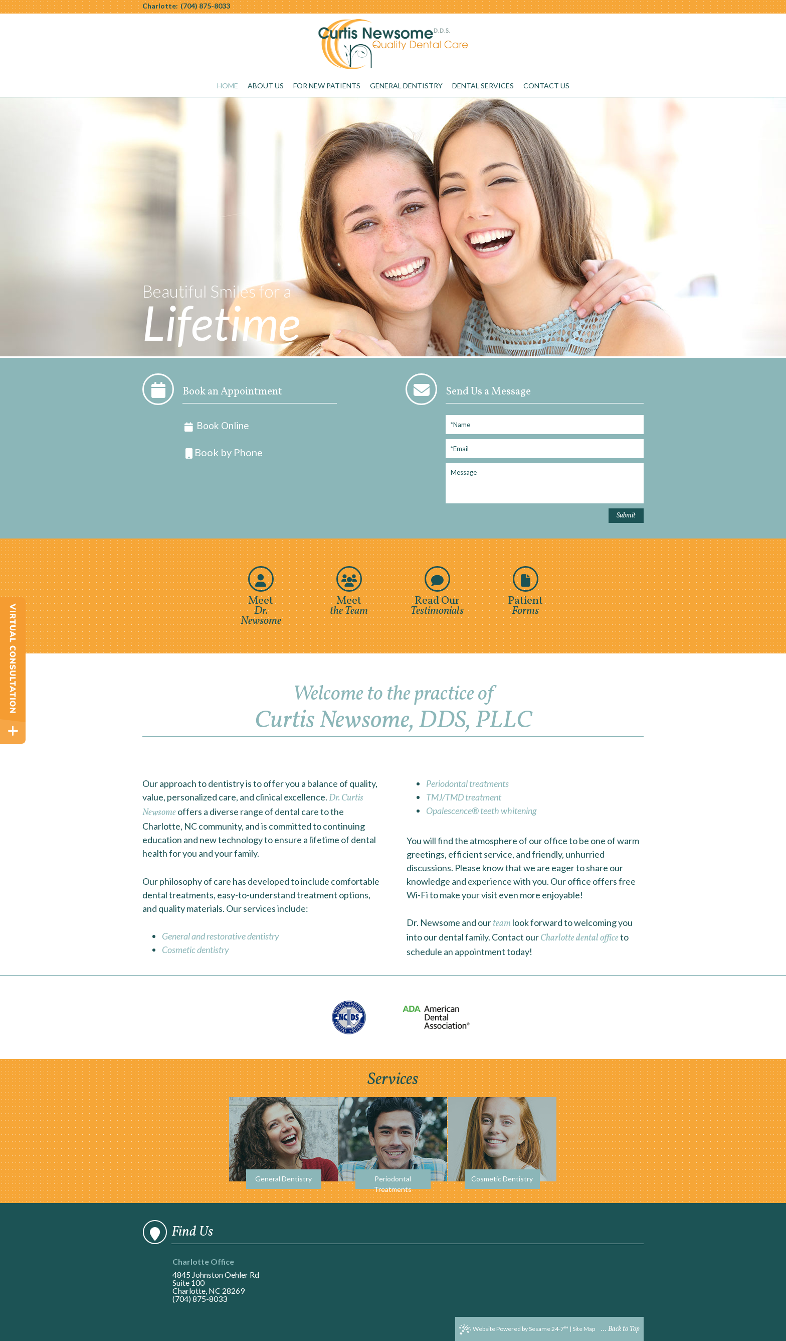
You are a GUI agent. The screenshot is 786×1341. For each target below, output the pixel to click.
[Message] (545, 483)
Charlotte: (160, 6)
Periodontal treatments (467, 783)
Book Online (215, 426)
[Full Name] (545, 424)
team (502, 923)
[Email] (545, 448)
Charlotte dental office (579, 938)
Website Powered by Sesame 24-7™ (513, 1329)
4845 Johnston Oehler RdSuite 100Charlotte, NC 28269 (219, 1276)
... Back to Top (620, 1329)
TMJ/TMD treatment (463, 796)
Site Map (583, 1328)
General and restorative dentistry (220, 936)
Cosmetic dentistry (195, 949)
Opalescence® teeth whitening (481, 810)
